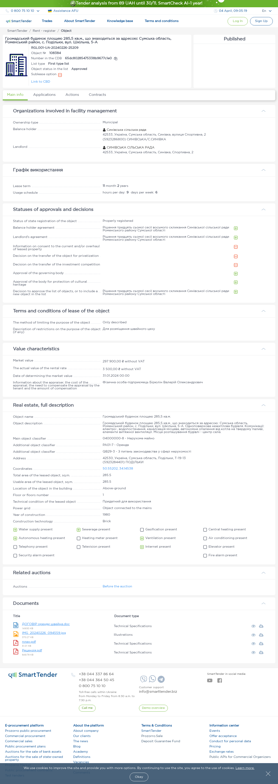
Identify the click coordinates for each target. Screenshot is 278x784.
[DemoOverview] (153, 708)
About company (86, 731)
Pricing (215, 746)
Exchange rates (221, 751)
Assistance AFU (63, 11)
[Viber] (143, 681)
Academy (80, 751)
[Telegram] (160, 681)
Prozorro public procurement (28, 731)
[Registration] (261, 21)
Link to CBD (40, 81)
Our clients (82, 736)
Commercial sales (18, 741)
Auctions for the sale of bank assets (33, 751)
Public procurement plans (25, 746)
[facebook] (219, 681)
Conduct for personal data (230, 741)
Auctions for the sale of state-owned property (34, 758)
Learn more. (245, 768)
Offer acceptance (223, 736)
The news (80, 741)
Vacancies (81, 762)
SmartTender (151, 731)
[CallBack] (87, 708)
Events (214, 731)
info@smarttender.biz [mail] (158, 691)
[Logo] (18, 21)
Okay (139, 777)
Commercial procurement (25, 736)
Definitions (81, 757)
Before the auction (117, 586)
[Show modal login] (237, 21)
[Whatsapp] (151, 681)
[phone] (96, 674)
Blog (76, 746)
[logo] (32, 675)
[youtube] (209, 681)
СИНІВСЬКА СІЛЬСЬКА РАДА (128, 147)
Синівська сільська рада (124, 130)
